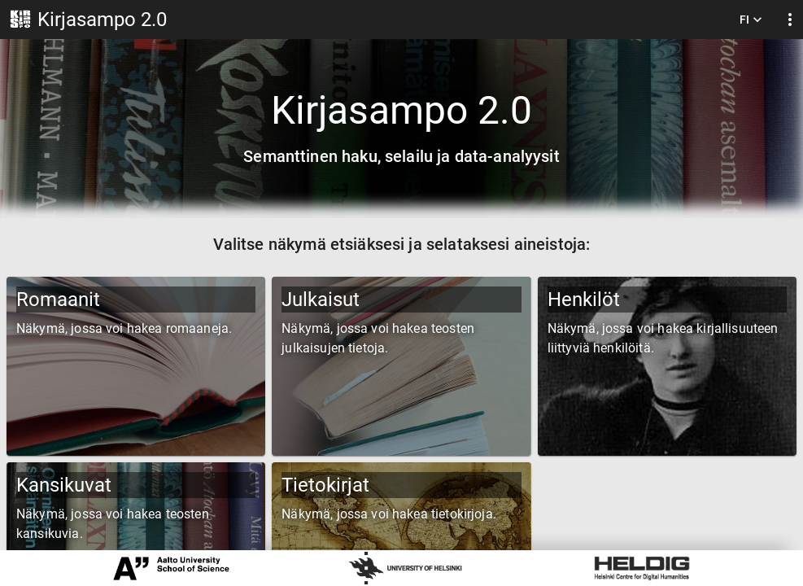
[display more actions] (790, 20)
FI (751, 20)
